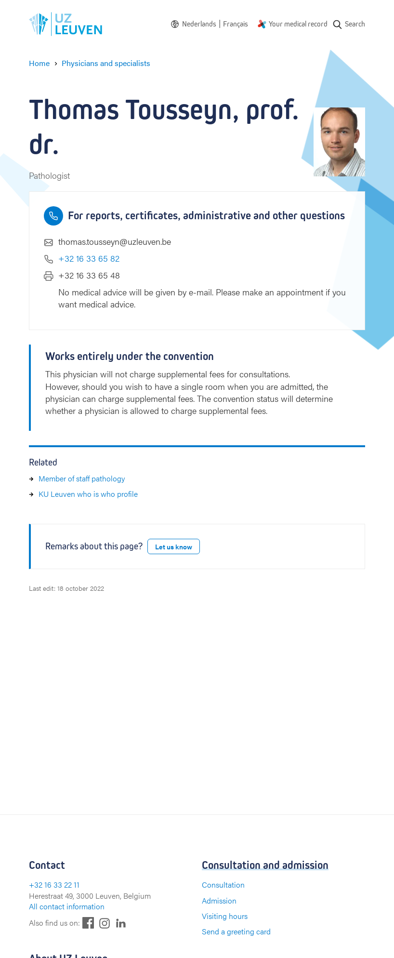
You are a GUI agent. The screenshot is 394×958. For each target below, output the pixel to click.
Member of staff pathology (82, 478)
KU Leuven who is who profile (88, 493)
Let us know (173, 546)
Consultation (223, 884)
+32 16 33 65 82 (88, 258)
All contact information (67, 906)
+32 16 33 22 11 (54, 884)
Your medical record (298, 23)
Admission (219, 900)
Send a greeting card (236, 931)
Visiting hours (225, 915)
